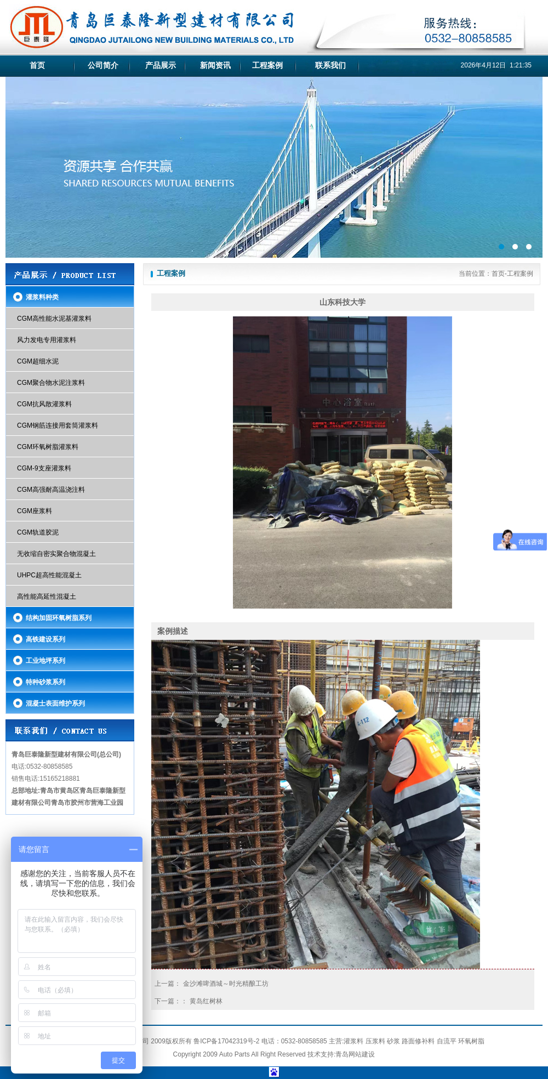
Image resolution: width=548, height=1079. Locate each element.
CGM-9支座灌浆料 (44, 468)
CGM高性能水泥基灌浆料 (54, 318)
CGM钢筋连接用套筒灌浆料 (57, 425)
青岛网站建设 (355, 1054)
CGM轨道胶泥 (38, 532)
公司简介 (103, 65)
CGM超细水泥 (38, 361)
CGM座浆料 (34, 511)
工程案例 (267, 65)
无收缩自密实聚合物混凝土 (56, 554)
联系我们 (330, 65)
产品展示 (160, 65)
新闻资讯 (215, 65)
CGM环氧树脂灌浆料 (47, 447)
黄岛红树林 (206, 1001)
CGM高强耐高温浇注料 (51, 489)
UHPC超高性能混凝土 (49, 575)
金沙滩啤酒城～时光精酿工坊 (226, 983)
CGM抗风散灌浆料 (44, 404)
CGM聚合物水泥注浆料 (51, 383)
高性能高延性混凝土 (46, 596)
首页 (37, 65)
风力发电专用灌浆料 (46, 340)
